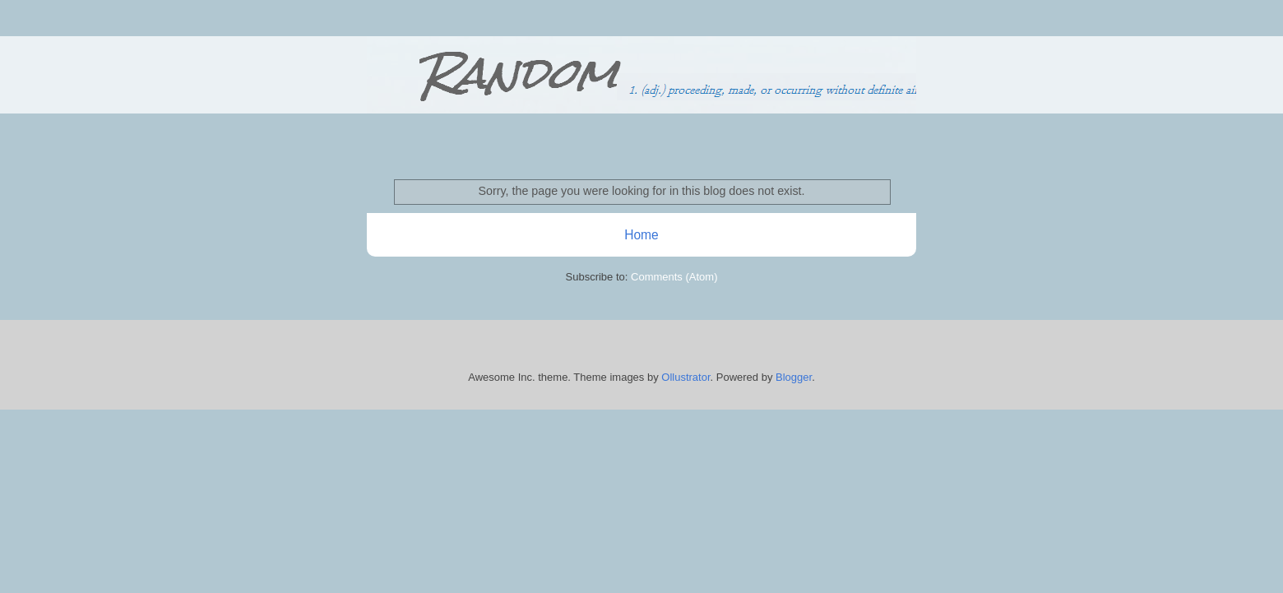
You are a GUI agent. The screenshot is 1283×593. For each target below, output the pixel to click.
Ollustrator (685, 377)
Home (641, 235)
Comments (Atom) (674, 277)
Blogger (794, 377)
